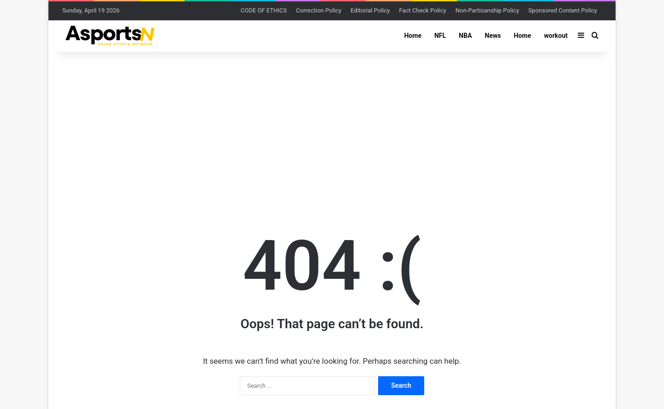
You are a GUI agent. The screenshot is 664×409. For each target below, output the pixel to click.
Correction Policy (318, 10)
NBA (465, 35)
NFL (440, 35)
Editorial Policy (370, 10)
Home (412, 35)
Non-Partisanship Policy (487, 10)
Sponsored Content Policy (562, 10)
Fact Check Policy (422, 10)
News (493, 35)
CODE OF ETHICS (264, 10)
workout (556, 35)
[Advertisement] (332, 125)
